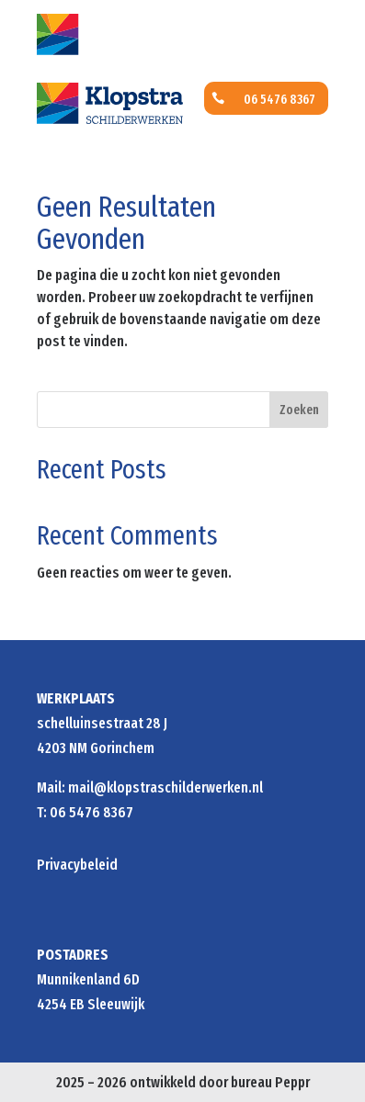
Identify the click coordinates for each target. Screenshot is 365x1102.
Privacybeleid (77, 864)
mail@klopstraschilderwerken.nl (165, 787)
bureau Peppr (270, 1082)
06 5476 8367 (279, 99)
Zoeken (299, 410)
